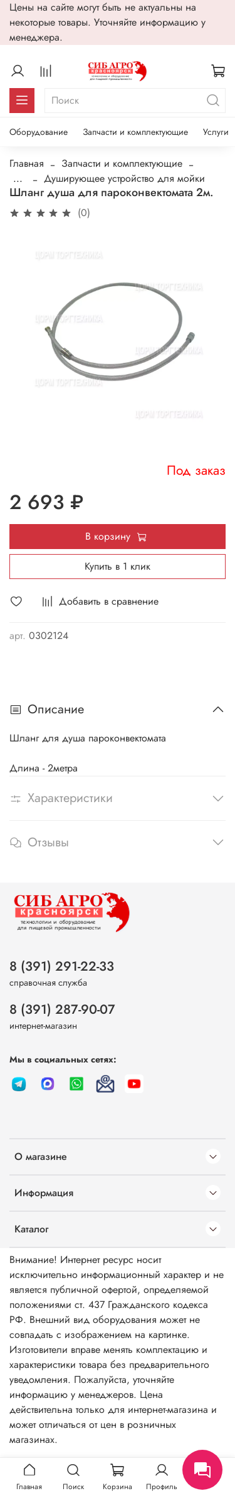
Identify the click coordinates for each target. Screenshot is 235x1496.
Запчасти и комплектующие (135, 132)
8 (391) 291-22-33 (61, 966)
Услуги (216, 132)
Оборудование (38, 132)
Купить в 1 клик (117, 566)
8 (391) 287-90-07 (62, 1009)
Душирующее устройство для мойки (124, 178)
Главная (26, 163)
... (18, 178)
